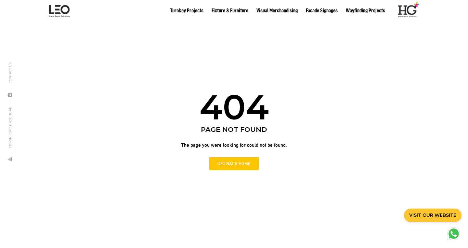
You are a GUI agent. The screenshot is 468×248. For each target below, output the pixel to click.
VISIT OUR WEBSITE (432, 215)
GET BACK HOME (234, 160)
